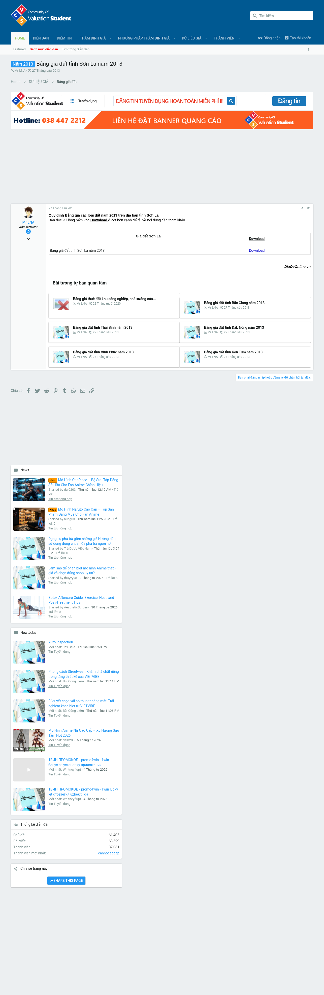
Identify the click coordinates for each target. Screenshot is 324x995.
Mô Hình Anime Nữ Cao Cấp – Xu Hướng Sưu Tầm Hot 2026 (291, 506)
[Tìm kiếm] (281, 15)
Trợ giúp (293, 970)
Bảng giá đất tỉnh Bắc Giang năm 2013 (194, 293)
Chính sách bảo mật (269, 970)
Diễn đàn (119, 878)
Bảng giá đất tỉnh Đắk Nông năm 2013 (194, 318)
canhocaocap (300, 644)
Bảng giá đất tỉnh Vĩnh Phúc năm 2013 (103, 343)
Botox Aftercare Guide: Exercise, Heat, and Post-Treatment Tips (292, 344)
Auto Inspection (287, 396)
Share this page (275, 672)
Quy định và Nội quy (237, 970)
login (219, 878)
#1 (228, 198)
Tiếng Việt (43, 970)
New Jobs (255, 387)
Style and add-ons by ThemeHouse (119, 986)
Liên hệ (118, 888)
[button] (110, 38)
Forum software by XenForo (51, 986)
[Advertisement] (116, 156)
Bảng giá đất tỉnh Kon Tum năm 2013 (193, 343)
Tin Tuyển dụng (286, 410)
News (251, 159)
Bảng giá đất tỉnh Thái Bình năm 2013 (103, 318)
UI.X (25, 970)
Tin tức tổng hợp (287, 202)
